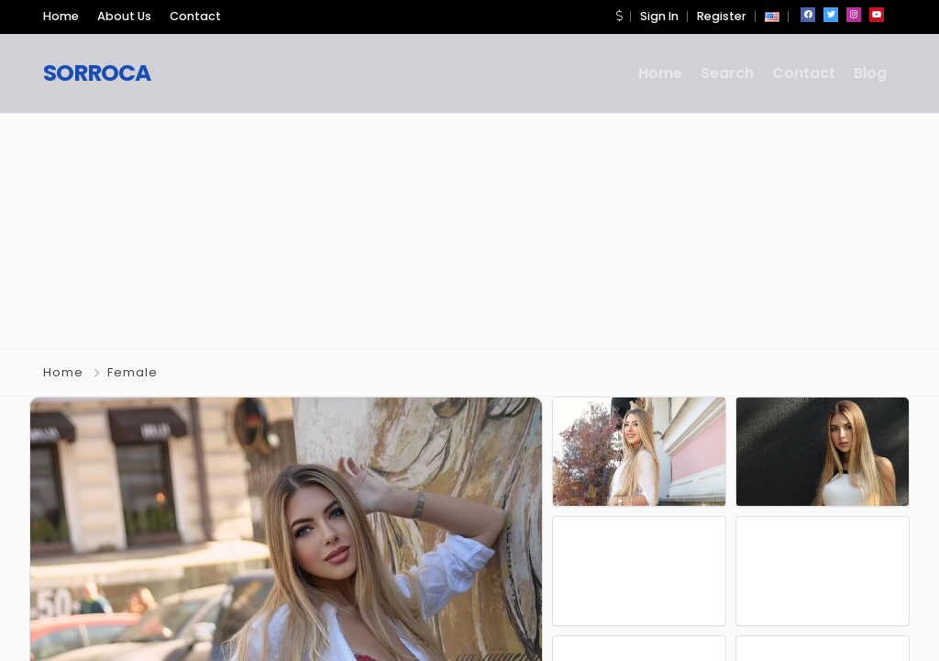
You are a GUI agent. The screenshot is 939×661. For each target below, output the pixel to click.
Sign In (659, 16)
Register (721, 16)
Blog (870, 73)
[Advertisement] (469, 227)
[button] (619, 16)
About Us (124, 16)
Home (61, 16)
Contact (195, 16)
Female (132, 372)
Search (727, 73)
